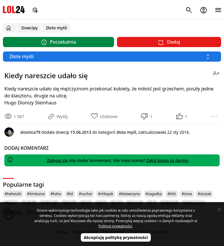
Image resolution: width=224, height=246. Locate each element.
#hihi (171, 193)
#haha (55, 193)
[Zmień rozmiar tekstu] (216, 72)
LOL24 (14, 9)
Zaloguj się (57, 160)
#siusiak (204, 193)
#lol (70, 193)
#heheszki (13, 193)
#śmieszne (36, 193)
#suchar (85, 193)
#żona (187, 193)
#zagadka (154, 193)
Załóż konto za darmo (167, 160)
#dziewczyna (129, 193)
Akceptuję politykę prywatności (116, 237)
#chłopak (105, 193)
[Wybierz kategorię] (112, 56)
